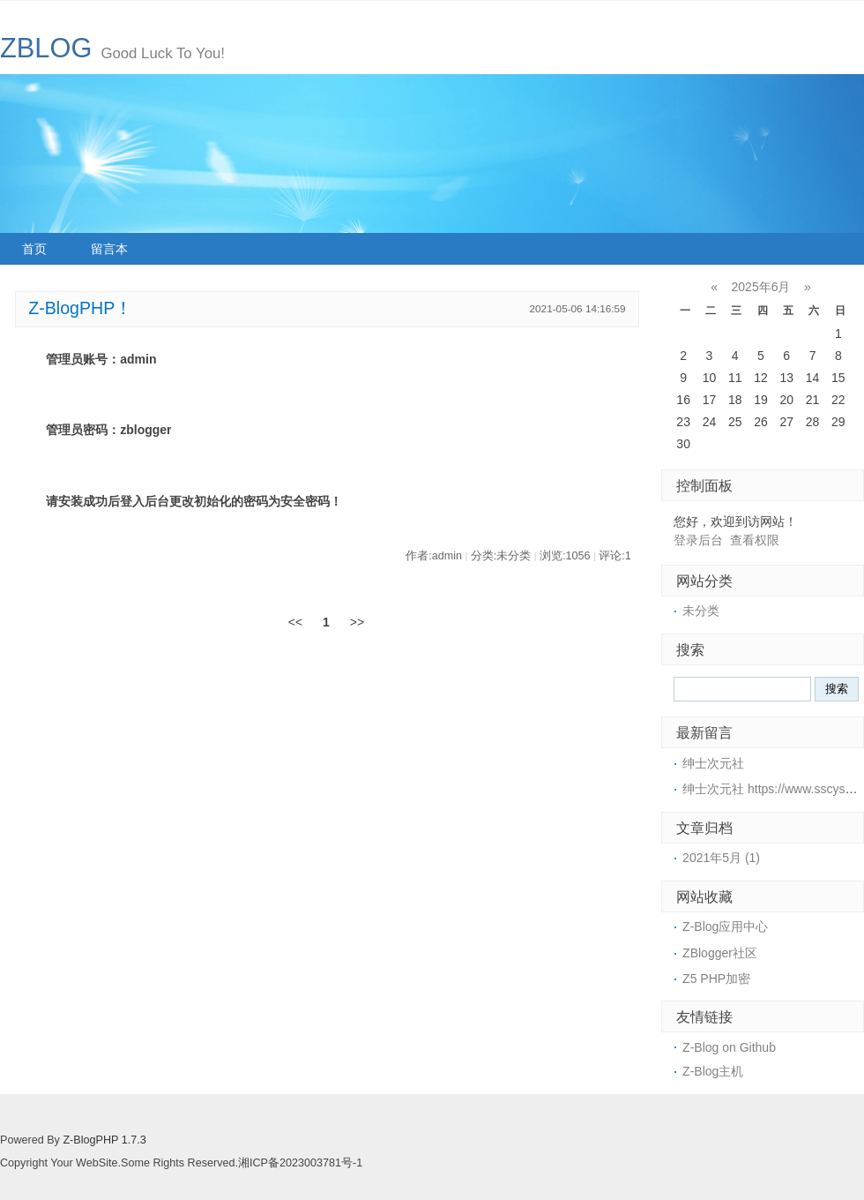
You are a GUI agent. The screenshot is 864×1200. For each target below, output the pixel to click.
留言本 (109, 249)
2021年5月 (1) (721, 858)
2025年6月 (761, 287)
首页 (34, 249)
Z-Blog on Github (729, 1047)
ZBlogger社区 (719, 953)
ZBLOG (46, 48)
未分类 (700, 611)
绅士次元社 (713, 763)
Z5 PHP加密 (716, 978)
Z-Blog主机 (712, 1071)
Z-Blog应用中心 (725, 926)
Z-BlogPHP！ (80, 308)
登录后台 (698, 540)
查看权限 (754, 540)
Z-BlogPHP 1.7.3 (104, 1140)
